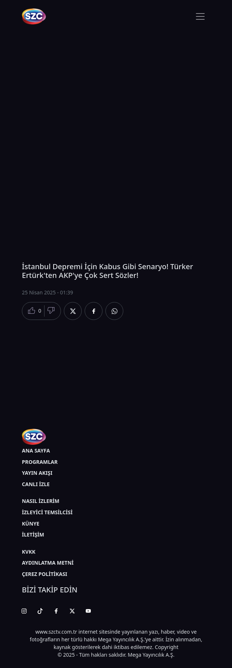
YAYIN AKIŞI (37, 472)
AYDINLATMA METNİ (48, 562)
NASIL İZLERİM (40, 500)
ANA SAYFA (36, 450)
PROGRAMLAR (40, 461)
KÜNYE (30, 523)
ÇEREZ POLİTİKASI (44, 573)
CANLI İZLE (36, 484)
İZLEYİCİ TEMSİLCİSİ (47, 512)
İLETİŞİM (33, 534)
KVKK (28, 551)
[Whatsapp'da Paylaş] (114, 311)
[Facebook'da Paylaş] (94, 311)
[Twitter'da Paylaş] (73, 311)
